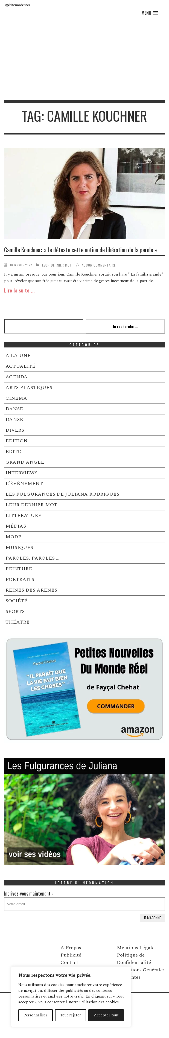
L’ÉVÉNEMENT (24, 483)
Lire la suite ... (19, 290)
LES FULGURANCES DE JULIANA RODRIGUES (62, 494)
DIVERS (14, 430)
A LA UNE (18, 355)
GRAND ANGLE (24, 462)
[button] (150, 12)
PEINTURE (18, 568)
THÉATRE (17, 622)
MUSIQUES (19, 547)
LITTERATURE (23, 515)
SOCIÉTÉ (16, 600)
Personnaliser (35, 1015)
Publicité (70, 955)
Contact (69, 962)
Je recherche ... (125, 326)
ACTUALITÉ (20, 366)
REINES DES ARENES (31, 590)
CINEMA (16, 398)
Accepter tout (106, 1015)
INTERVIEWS (21, 472)
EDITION (16, 441)
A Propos (70, 947)
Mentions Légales (136, 947)
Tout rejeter (70, 1015)
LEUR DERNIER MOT (57, 265)
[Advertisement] (84, 59)
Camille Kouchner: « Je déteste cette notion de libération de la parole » (80, 249)
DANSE (14, 409)
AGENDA (16, 377)
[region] (71, 996)
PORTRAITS (19, 579)
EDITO (13, 451)
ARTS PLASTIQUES (28, 387)
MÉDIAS (15, 526)
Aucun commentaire (99, 265)
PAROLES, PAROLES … (32, 558)
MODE (13, 536)
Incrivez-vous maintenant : (84, 900)
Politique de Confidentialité (134, 958)
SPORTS (15, 611)
